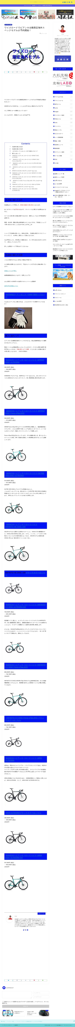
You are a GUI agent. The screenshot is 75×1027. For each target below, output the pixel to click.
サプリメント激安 (63, 152)
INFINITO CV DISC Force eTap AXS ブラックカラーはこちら (27, 181)
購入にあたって (16, 153)
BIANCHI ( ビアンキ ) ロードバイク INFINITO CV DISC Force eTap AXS (27, 177)
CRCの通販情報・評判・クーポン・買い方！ (62, 196)
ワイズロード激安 (8, 24)
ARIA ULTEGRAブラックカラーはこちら (23, 186)
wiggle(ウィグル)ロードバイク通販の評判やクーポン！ (62, 191)
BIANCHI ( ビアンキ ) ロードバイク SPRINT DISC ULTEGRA (25, 156)
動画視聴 (63, 148)
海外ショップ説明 (59, 177)
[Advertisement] (25, 86)
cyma (63, 108)
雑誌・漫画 (63, 141)
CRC (63, 122)
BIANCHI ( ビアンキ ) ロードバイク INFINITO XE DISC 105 (27, 167)
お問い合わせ (58, 180)
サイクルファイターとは (61, 187)
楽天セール (63, 104)
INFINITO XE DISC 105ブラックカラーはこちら (24, 171)
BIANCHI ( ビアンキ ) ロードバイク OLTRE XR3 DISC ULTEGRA (27, 164)
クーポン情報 (63, 155)
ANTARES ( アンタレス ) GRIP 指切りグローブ (25, 151)
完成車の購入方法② (17, 149)
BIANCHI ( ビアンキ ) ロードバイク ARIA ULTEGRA (26, 184)
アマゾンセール (63, 100)
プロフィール (58, 297)
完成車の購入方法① (17, 146)
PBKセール (63, 119)
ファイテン (63, 126)
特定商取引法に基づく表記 (61, 305)
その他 (63, 163)
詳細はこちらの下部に (10, 271)
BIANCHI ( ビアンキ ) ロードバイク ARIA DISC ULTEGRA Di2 (25, 189)
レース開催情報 (63, 137)
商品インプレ (63, 130)
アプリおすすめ (63, 97)
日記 (63, 159)
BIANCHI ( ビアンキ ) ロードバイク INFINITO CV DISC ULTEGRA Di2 (27, 173)
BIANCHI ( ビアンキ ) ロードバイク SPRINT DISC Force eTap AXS (25, 160)
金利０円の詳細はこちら (11, 286)
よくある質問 (58, 183)
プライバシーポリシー (60, 294)
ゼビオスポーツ (63, 133)
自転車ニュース (63, 144)
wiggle (63, 111)
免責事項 (16, 1025)
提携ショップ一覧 (59, 173)
